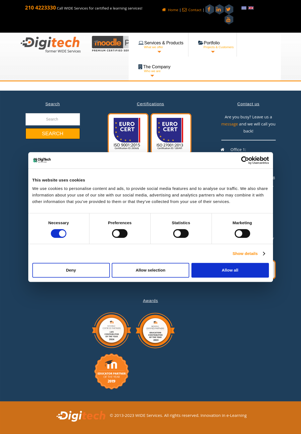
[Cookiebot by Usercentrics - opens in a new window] (245, 160)
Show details (245, 253)
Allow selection (150, 270)
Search (52, 133)
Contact (191, 9)
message (230, 124)
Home (170, 9)
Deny (71, 270)
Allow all (230, 270)
